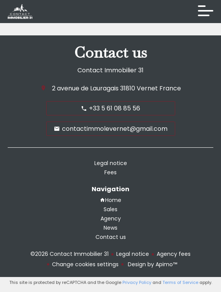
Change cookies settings (85, 264)
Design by (151, 264)
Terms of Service (180, 282)
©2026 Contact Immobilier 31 (69, 254)
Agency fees (174, 254)
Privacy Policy (136, 282)
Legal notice (132, 254)
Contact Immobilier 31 (110, 70)
